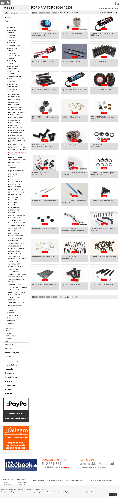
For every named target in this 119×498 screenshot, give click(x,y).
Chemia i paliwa (10, 385)
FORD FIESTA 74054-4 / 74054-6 (17, 138)
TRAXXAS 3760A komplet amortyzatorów (40, 173)
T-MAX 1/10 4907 (13, 269)
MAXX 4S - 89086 (13, 174)
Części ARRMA (11, 30)
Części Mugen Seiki (12, 66)
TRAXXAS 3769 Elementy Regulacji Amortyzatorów (103, 173)
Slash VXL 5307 (12, 230)
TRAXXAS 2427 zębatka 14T (71, 145)
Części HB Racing (12, 48)
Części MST (10, 63)
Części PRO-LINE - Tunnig (14, 71)
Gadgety (7, 389)
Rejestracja (109, 2)
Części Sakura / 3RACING (14, 76)
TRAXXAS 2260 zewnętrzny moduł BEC (43, 62)
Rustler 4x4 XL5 (12, 205)
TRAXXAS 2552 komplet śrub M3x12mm (71, 285)
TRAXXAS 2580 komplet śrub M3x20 (44, 89)
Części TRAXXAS (12, 89)
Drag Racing (9, 328)
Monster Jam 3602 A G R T (15, 181)
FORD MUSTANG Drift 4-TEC (16, 147)
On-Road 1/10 (10, 338)
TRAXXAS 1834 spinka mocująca (43, 256)
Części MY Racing (12, 68)
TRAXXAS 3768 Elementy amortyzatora (99, 146)
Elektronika (8, 369)
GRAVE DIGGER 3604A (15, 157)
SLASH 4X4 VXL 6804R (14, 217)
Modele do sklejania (11, 353)
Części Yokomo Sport (13, 318)
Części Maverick (11, 58)
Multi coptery (11, 323)
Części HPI (10, 50)
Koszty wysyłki (7, 484)
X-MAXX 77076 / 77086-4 (15, 295)
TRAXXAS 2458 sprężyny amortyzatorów (70, 257)
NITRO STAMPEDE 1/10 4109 (16, 192)
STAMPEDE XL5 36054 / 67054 (17, 259)
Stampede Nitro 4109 (14, 251)
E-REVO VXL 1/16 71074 (15, 127)
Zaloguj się (100, 2)
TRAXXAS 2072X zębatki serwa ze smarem (102, 118)
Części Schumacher (12, 79)
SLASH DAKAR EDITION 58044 (17, 225)
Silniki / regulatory (11, 361)
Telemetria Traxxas (13, 91)
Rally (7, 341)
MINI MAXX (11, 176)
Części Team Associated (13, 84)
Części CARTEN (11, 43)
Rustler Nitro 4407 (13, 207)
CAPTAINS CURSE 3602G (15, 109)
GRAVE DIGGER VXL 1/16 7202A (17, 160)
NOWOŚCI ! (8, 18)
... (53, 12)
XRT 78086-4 (12, 300)
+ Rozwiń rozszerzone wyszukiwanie (107, 8)
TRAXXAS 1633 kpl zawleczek (71, 117)
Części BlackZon (11, 37)
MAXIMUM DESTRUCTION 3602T (16, 170)
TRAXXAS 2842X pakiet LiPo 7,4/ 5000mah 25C (102, 34)
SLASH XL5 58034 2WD (15, 238)
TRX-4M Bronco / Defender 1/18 (17, 287)
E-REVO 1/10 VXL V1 (14, 122)
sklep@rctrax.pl (102, 463)
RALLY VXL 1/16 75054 (15, 194)
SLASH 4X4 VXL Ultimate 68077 (17, 223)
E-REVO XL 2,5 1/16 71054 (16, 130)
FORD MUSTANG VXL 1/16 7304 (17, 149)
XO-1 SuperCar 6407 (14, 297)
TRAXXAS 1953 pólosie (99, 61)
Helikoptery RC (11, 320)
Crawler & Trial (10, 325)
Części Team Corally (12, 86)
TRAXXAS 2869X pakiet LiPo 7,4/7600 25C (74, 90)
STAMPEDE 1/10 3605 (14, 246)
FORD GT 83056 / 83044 (15, 144)
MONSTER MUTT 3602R (15, 184)
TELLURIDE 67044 (13, 271)
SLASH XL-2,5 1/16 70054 (15, 235)
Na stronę (63, 12)
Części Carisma (11, 40)
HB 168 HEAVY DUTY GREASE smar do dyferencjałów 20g (44, 34)
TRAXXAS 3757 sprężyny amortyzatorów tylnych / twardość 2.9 (74, 229)
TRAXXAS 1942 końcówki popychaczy (104, 256)
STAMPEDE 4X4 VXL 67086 (16, 248)
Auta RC (7, 22)
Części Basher (11, 35)
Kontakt (5, 482)
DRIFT (8, 331)
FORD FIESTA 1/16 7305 (15, 135)
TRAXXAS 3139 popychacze (71, 61)
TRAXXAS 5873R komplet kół (101, 89)
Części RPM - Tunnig (12, 73)
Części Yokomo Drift (13, 315)
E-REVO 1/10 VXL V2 (14, 125)
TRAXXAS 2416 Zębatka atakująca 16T (74, 33)
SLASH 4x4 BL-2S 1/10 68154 (16, 215)
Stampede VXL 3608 (14, 256)
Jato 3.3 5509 (12, 167)
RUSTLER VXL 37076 (14, 210)
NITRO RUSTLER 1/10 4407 (16, 189)
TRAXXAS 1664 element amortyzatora (44, 201)
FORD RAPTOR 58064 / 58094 (17, 152)
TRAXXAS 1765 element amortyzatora (44, 229)
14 (56, 12)
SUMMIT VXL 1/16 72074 (15, 266)
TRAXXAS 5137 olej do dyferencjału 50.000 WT (73, 173)
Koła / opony (9, 373)
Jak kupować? (21, 484)
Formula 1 (9, 333)
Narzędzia (8, 381)
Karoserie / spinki (10, 377)
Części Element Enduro (13, 45)
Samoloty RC (9, 344)
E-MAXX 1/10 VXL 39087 (15, 117)
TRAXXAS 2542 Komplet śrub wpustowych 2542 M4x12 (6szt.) (42, 146)
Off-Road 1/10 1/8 (11, 336)
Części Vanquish (11, 310)
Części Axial (10, 32)
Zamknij (113, 495)
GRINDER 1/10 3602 (14, 162)
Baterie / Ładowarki (11, 365)
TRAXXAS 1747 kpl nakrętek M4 (102, 201)
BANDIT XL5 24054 (14, 104)
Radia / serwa (9, 357)
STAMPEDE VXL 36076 (14, 253)
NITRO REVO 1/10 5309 (15, 187)
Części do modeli (10, 27)
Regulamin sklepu (22, 482)
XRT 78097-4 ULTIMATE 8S (16, 302)
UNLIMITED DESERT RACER (16, 292)
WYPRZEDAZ (9, 393)
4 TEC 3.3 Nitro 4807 (14, 94)
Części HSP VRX (11, 53)
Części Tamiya (11, 81)
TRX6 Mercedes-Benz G (15, 289)
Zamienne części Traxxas (15, 305)
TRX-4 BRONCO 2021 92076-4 (17, 274)
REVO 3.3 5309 (12, 199)
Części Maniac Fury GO (13, 55)
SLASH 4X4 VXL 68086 (14, 220)
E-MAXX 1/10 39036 (14, 115)
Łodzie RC (8, 349)
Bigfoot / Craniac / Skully (15, 107)
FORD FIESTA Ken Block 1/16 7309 (16, 141)
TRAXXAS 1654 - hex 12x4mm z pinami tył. (45, 118)
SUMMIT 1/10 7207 (14, 264)
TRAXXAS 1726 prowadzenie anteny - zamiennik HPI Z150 (74, 201)
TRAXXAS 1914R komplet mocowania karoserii (103, 229)
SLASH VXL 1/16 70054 (15, 228)
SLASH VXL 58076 (13, 233)
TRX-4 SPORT (12, 282)
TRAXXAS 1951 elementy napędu (102, 284)
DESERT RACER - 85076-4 (15, 112)
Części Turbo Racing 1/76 (14, 307)
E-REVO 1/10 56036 (14, 120)
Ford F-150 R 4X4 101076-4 (16, 133)
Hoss (9, 165)
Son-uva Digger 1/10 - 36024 (16, 243)
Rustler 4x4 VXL (12, 202)
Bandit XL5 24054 (13, 102)
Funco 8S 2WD (12, 154)
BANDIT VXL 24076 (14, 97)
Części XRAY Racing (12, 313)
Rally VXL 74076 (13, 197)
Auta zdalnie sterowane (12, 25)
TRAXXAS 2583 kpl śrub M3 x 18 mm (44, 284)
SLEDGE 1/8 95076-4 (14, 241)
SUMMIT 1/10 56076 (14, 261)
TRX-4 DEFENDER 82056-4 (16, 279)
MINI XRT (11, 179)
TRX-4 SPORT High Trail (15, 284)
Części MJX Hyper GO (13, 61)
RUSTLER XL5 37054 (14, 212)
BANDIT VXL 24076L (14, 99)
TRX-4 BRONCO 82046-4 (15, 277)
